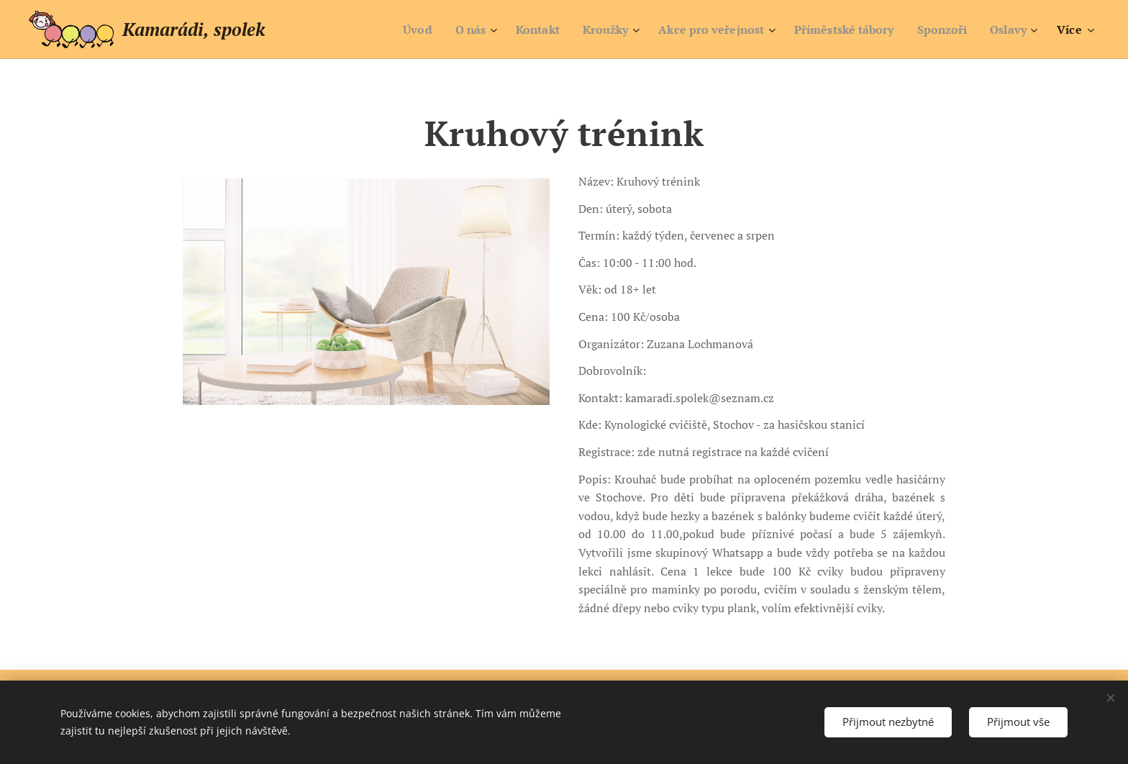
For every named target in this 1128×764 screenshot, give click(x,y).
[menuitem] (386, 29)
